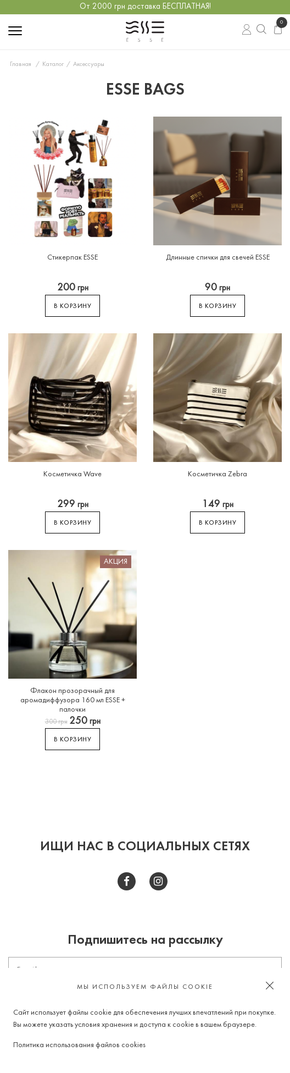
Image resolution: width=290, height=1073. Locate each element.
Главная (20, 64)
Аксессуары (88, 64)
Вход (247, 30)
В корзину (73, 306)
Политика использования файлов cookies (79, 1045)
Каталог (53, 64)
